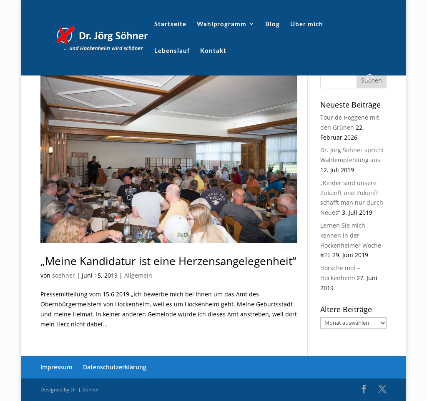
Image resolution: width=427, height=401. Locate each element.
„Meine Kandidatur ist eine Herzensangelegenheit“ (168, 260)
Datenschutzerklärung (114, 367)
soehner (63, 275)
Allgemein (138, 275)
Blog (272, 24)
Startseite (170, 24)
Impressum (56, 367)
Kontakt (213, 51)
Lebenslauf (172, 51)
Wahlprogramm (221, 24)
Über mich (306, 24)
